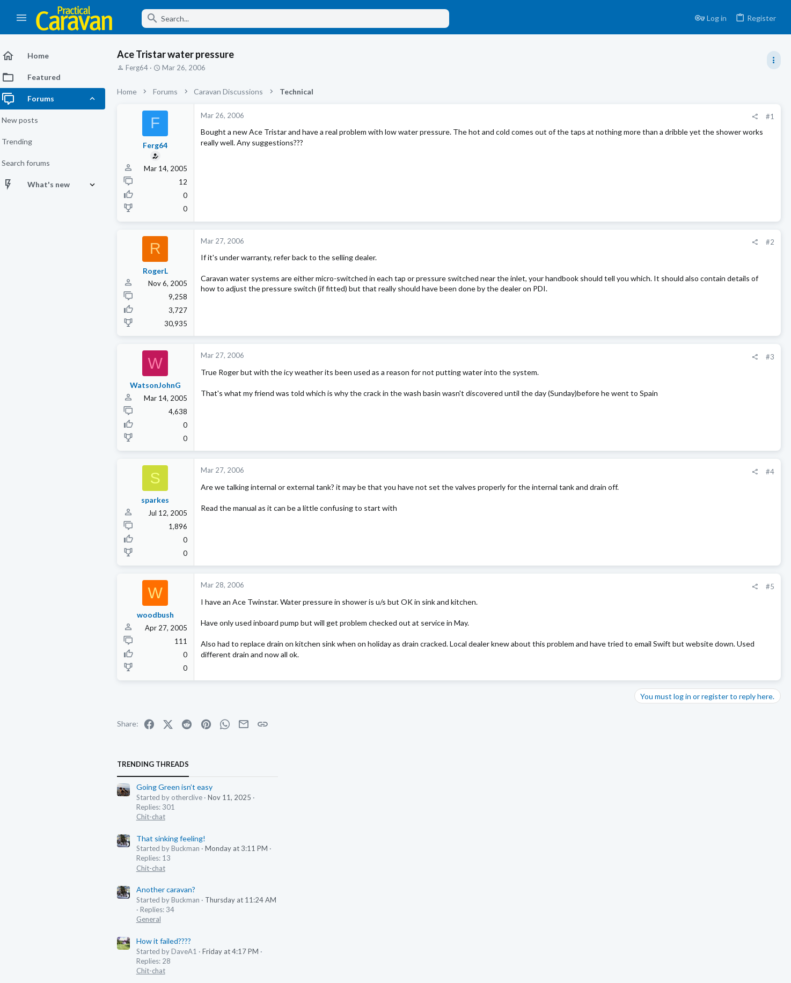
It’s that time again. (671, 337)
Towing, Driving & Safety (677, 768)
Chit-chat (653, 162)
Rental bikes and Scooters (682, 519)
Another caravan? (668, 234)
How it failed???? (666, 286)
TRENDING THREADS (655, 109)
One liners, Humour (671, 561)
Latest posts (644, 497)
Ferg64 (143, 67)
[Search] (288, 18)
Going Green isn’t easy (677, 132)
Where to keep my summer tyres (693, 686)
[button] (22, 18)
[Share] (582, 117)
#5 (598, 586)
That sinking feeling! (673, 183)
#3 (598, 357)
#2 (598, 242)
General (651, 264)
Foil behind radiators (672, 388)
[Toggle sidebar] (773, 60)
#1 (598, 116)
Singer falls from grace (676, 439)
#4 (598, 471)
